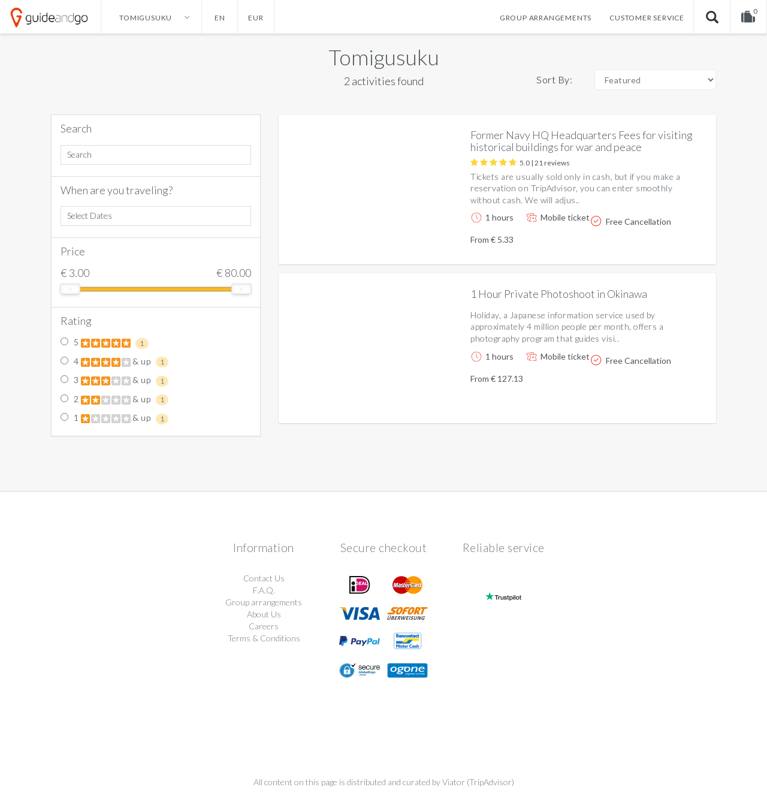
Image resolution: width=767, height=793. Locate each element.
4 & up (114, 362)
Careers (264, 626)
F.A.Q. (264, 590)
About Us (264, 614)
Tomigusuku (383, 57)
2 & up (114, 400)
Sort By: (554, 79)
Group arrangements (545, 17)
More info (673, 245)
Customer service (646, 17)
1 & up (114, 418)
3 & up (114, 381)
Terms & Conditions (264, 638)
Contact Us (264, 578)
